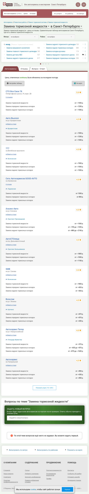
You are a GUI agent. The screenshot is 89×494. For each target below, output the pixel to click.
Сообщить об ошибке (74, 474)
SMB (8, 269)
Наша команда (8, 474)
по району (69, 14)
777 (7, 148)
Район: (42, 37)
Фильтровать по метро (17, 450)
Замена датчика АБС (14, 55)
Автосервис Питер (15, 329)
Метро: (6, 37)
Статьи (27, 470)
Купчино (11, 309)
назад (19, 44)
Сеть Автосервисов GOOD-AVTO (21, 178)
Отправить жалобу (74, 477)
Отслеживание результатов (51, 474)
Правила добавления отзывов (32, 481)
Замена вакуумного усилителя (18, 48)
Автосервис (11, 359)
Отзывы (32, 13)
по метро (80, 14)
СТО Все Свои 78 (14, 91)
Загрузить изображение (33, 477)
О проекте (7, 470)
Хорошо (67, 489)
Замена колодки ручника (55, 51)
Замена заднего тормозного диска (19, 58)
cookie (33, 489)
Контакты (71, 470)
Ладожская (12, 189)
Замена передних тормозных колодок (60, 58)
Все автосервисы (13, 13)
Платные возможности (53, 470)
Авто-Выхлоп (12, 118)
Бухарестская (12, 128)
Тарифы (48, 478)
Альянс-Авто (12, 208)
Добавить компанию (31, 474)
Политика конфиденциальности (11, 481)
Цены (26, 13)
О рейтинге (7, 477)
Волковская (12, 159)
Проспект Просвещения (16, 219)
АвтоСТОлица (12, 239)
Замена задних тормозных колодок (59, 48)
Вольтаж (10, 299)
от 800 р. (80, 200)
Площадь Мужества (15, 340)
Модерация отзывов (74, 480)
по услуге (58, 14)
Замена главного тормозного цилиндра (21, 51)
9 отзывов (9, 97)
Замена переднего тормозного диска (60, 55)
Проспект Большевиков (16, 249)
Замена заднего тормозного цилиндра (61, 44)
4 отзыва (9, 184)
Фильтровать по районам (46, 450)
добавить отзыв (11, 124)
